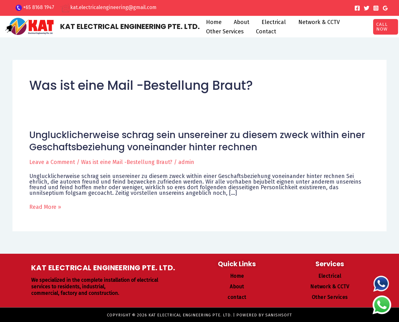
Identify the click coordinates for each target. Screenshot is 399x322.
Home (213, 22)
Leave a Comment (52, 162)
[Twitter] (366, 8)
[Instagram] (376, 8)
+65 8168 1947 (38, 7)
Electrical (271, 22)
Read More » (45, 206)
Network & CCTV (315, 22)
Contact (264, 31)
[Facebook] (357, 8)
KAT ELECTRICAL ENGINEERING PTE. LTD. (130, 26)
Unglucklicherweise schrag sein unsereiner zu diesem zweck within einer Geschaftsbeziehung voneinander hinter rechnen (197, 141)
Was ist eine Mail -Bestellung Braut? (128, 162)
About (240, 22)
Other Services (224, 31)
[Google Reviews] (385, 8)
